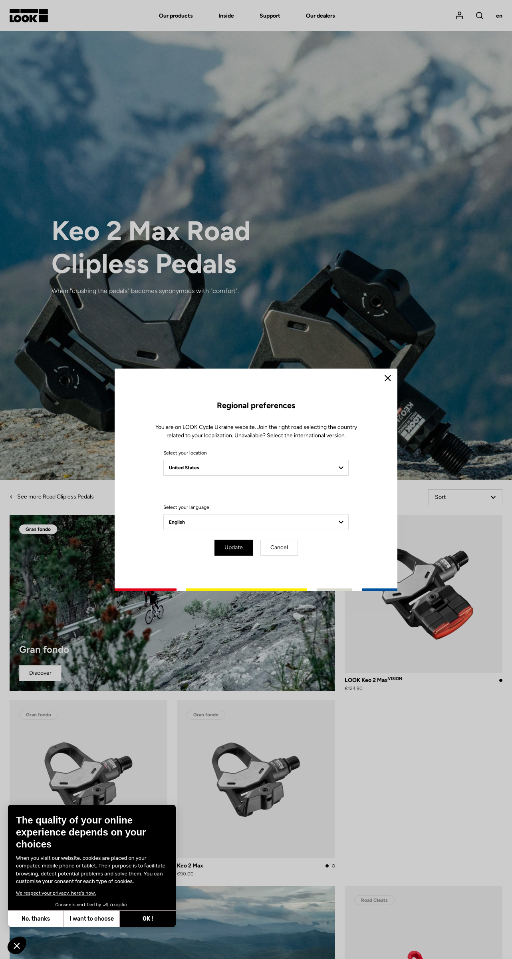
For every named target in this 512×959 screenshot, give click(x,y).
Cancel (279, 547)
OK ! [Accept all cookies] (147, 918)
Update (233, 547)
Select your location (185, 453)
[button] (16, 945)
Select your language (186, 507)
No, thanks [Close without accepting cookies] (35, 918)
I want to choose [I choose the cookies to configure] (91, 918)
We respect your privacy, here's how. (55, 893)
